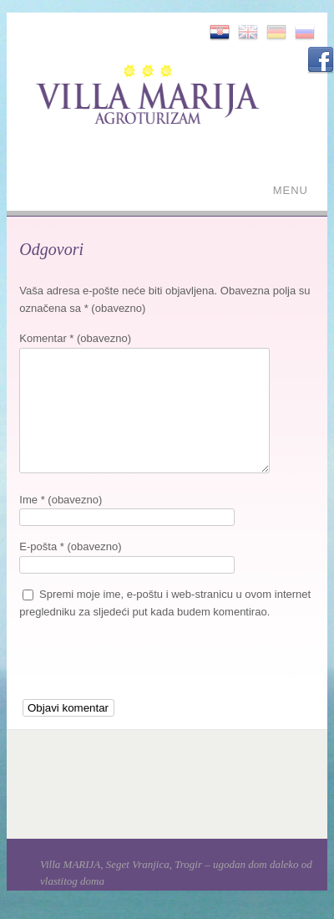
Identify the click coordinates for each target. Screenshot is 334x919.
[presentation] (146, 666)
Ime (60, 499)
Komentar (75, 338)
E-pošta (70, 546)
